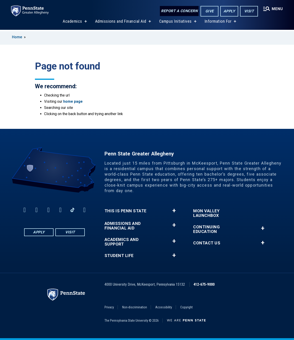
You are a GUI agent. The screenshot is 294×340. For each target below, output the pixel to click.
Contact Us (206, 243)
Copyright (186, 307)
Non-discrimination (134, 307)
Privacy (109, 307)
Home (17, 37)
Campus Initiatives (175, 22)
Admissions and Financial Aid (120, 22)
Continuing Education (206, 229)
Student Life (119, 255)
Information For (218, 22)
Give (209, 11)
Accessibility (163, 307)
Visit (249, 11)
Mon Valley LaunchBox (206, 213)
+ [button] (174, 210)
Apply (229, 11)
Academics (72, 22)
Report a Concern (179, 11)
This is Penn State (126, 211)
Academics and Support (122, 241)
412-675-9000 (204, 284)
